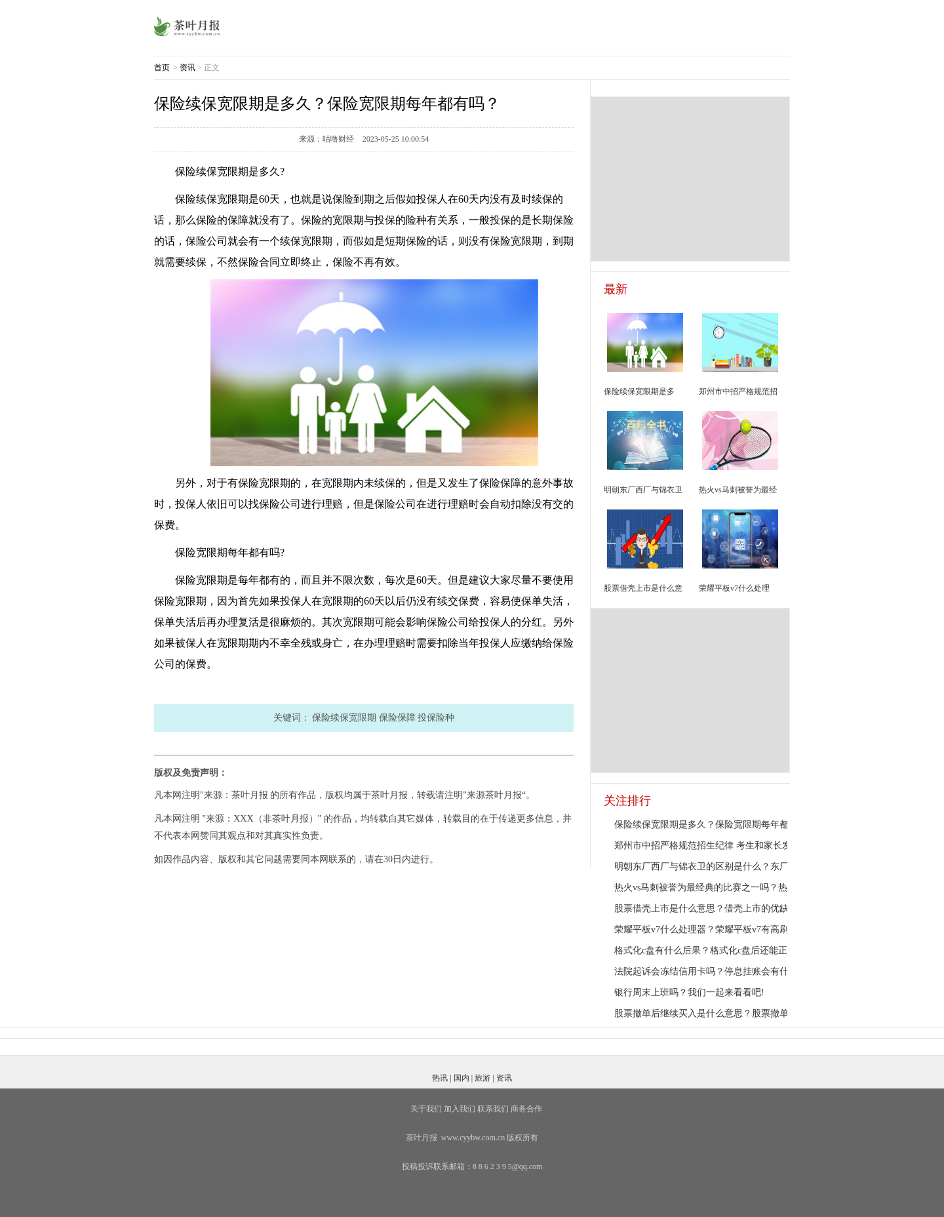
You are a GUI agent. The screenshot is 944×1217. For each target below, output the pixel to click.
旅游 (482, 1078)
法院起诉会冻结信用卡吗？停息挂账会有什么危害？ (719, 971)
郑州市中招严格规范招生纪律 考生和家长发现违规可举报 (730, 845)
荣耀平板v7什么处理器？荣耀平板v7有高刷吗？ (710, 929)
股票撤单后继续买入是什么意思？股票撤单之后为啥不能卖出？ (742, 1013)
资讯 (187, 67)
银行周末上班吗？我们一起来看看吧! (689, 992)
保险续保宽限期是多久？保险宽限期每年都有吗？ (715, 824)
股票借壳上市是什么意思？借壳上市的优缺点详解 (715, 908)
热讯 (440, 1078)
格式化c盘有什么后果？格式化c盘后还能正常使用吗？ (723, 950)
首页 (162, 67)
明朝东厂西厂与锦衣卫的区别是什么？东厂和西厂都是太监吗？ (742, 866)
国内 (461, 1078)
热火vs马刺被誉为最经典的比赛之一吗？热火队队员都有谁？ (737, 887)
